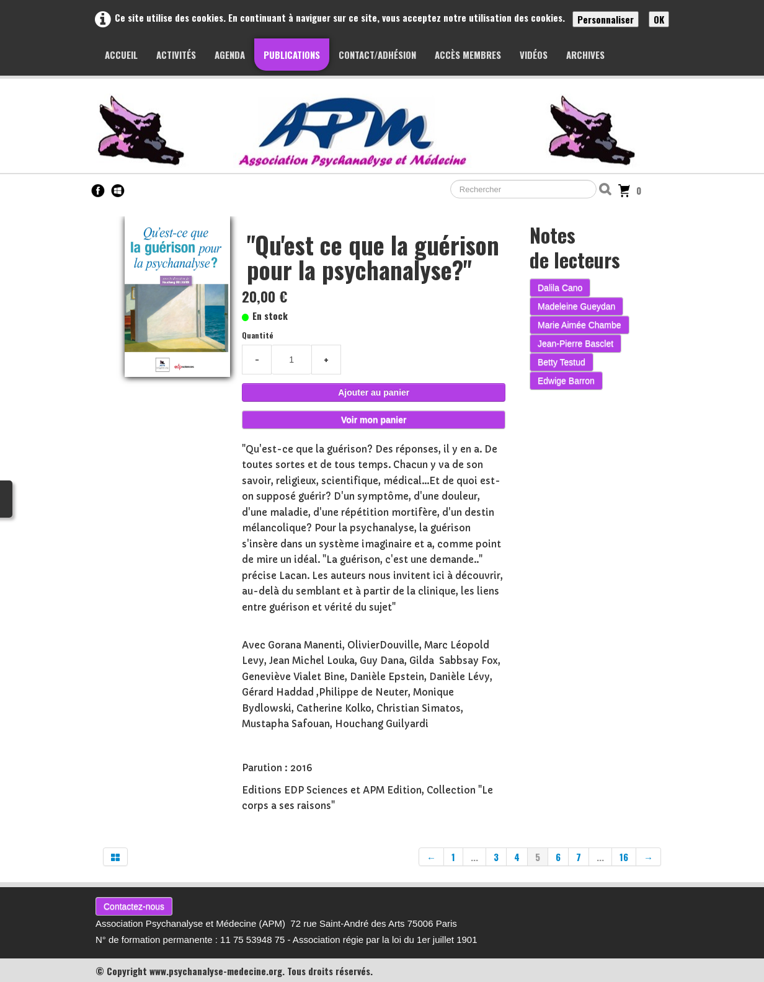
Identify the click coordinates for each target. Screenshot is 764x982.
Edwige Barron (566, 381)
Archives (585, 54)
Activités (176, 54)
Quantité (257, 335)
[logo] (384, 131)
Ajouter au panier (373, 392)
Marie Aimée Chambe (579, 325)
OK (659, 19)
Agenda (230, 54)
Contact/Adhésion (377, 54)
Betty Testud (561, 362)
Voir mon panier (374, 420)
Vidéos (534, 54)
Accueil (121, 54)
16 (624, 857)
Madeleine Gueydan (576, 306)
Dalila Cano (560, 288)
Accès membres (468, 54)
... (474, 857)
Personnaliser (605, 19)
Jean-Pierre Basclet (575, 343)
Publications (292, 54)
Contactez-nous (134, 906)
